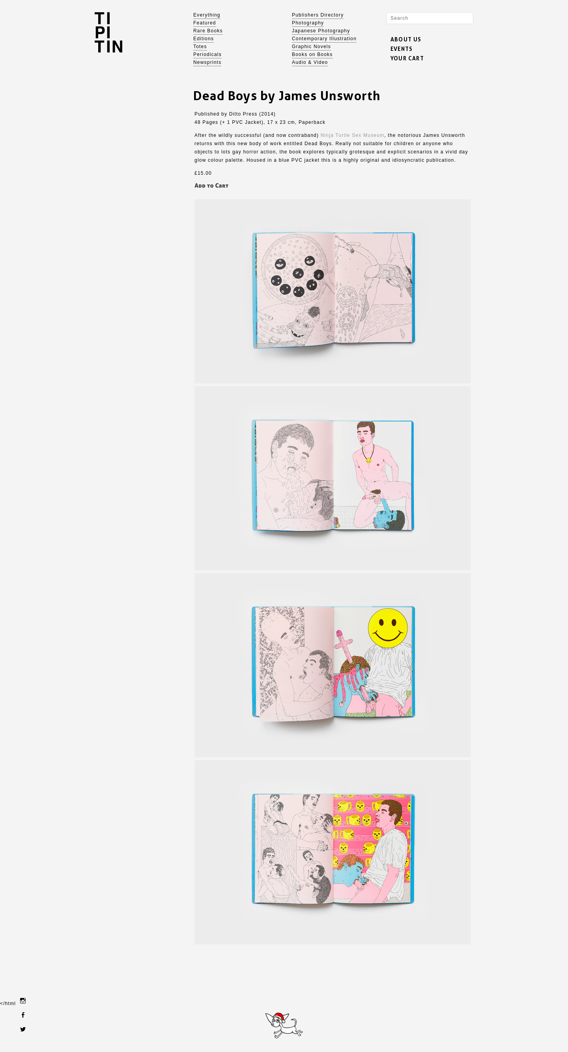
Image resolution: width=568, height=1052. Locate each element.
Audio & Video (310, 62)
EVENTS (401, 48)
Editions (203, 38)
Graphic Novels (311, 46)
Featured (204, 23)
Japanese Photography (321, 31)
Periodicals (207, 54)
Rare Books (208, 31)
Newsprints (207, 62)
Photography (308, 23)
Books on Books (312, 54)
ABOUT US (406, 39)
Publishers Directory (318, 15)
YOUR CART (407, 58)
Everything (206, 15)
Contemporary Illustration (324, 38)
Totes (200, 46)
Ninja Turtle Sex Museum (353, 135)
